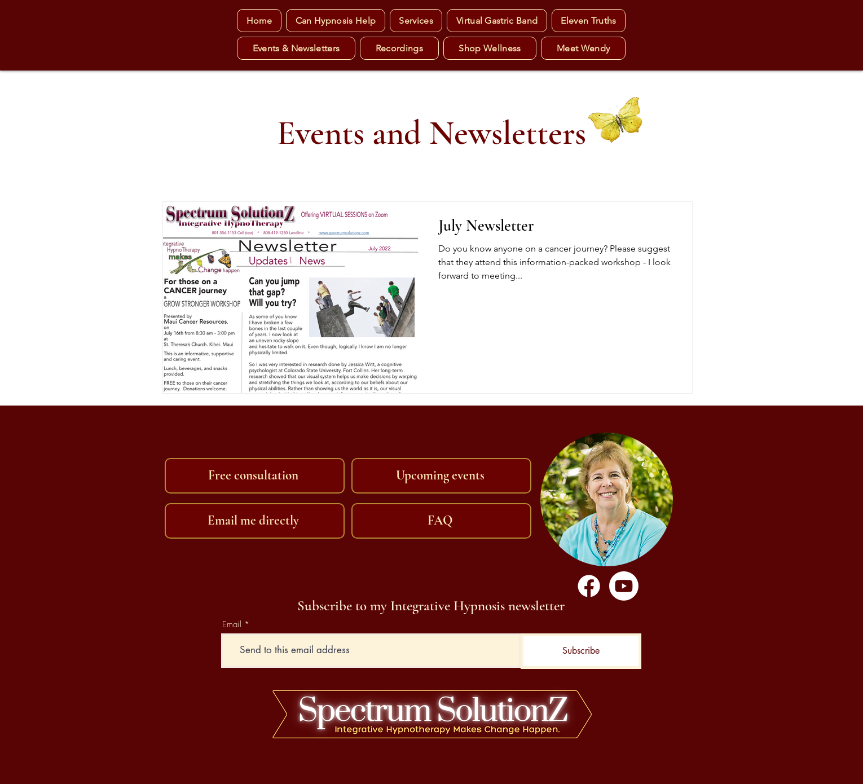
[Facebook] (589, 586)
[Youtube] (624, 586)
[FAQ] (441, 521)
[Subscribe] (581, 651)
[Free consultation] (255, 476)
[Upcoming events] (441, 476)
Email (231, 624)
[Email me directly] (255, 521)
